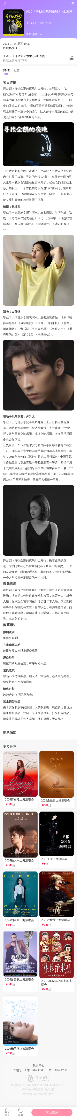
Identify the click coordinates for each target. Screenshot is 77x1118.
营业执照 (49, 1094)
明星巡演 (38, 1089)
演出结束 (52, 1112)
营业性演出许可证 (33, 1094)
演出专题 (27, 1089)
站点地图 (50, 1089)
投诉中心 (38, 1065)
